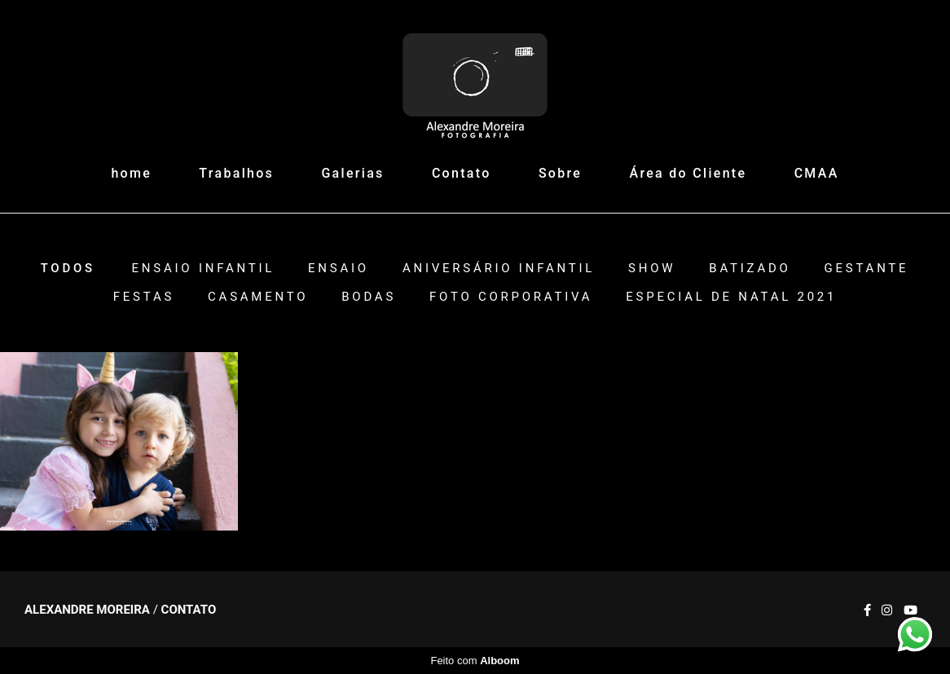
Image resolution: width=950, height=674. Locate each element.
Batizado (749, 268)
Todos (68, 268)
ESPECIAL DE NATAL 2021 (731, 297)
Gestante (867, 268)
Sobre (560, 173)
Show (651, 268)
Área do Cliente (688, 173)
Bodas (368, 297)
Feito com (474, 660)
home (131, 173)
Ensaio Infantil (203, 268)
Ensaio (338, 268)
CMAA (816, 173)
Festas (143, 297)
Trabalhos (236, 173)
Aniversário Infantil (498, 268)
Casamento (258, 297)
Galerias (352, 173)
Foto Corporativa (510, 297)
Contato (461, 173)
